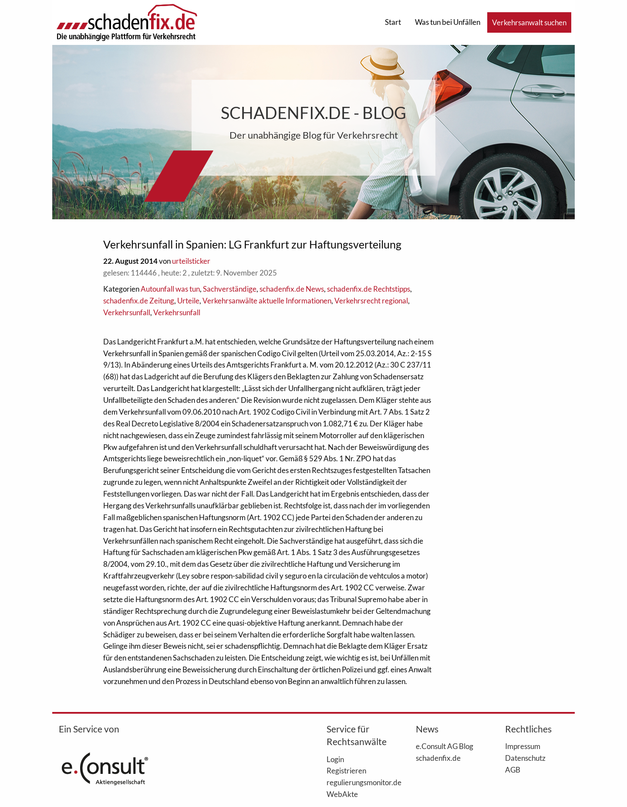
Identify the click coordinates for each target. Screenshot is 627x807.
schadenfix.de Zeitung (138, 300)
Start (393, 22)
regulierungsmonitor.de (358, 782)
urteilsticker (191, 261)
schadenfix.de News (292, 288)
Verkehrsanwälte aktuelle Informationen (266, 300)
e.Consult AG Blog (444, 746)
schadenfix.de (438, 757)
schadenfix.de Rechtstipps (368, 288)
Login (335, 759)
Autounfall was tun (170, 288)
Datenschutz (525, 757)
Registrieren (346, 770)
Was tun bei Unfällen (447, 22)
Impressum (522, 746)
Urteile (188, 300)
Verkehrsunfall (126, 312)
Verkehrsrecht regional (371, 300)
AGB (512, 769)
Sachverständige (229, 288)
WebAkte (342, 794)
